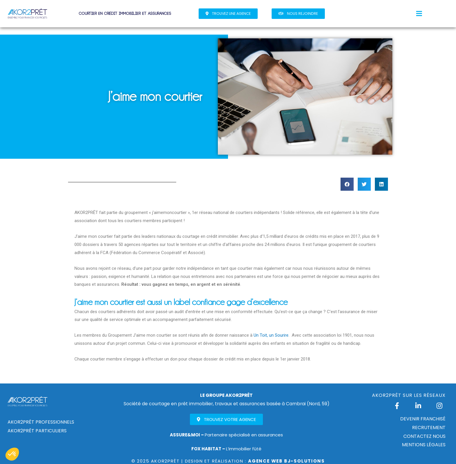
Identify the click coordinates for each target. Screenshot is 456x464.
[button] (228, 13)
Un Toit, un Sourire (271, 335)
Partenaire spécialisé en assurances (226, 435)
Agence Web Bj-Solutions (286, 461)
